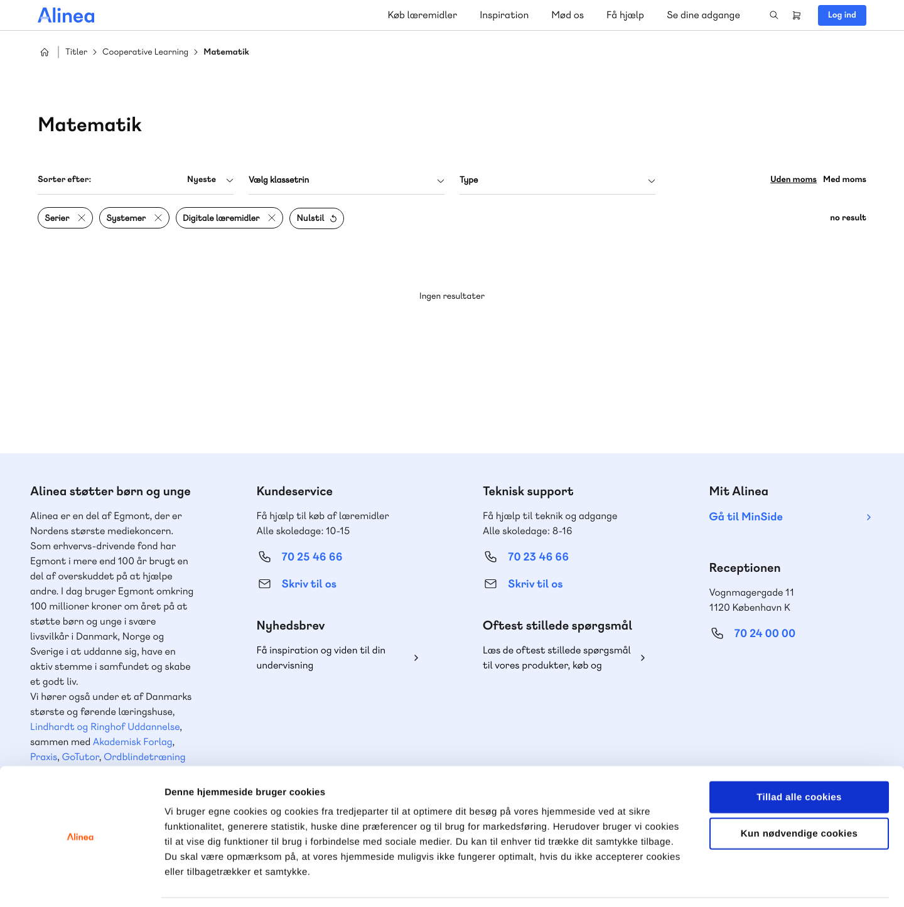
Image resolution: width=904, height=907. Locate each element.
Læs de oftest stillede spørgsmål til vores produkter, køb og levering (557, 658)
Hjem (44, 52)
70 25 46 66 (312, 557)
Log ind (842, 15)
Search (774, 15)
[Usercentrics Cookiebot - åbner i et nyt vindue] (81, 882)
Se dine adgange (703, 14)
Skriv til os (309, 584)
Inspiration (504, 14)
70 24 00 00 (765, 633)
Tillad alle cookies (799, 756)
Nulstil (310, 218)
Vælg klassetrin (279, 180)
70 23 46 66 (538, 557)
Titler (76, 52)
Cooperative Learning (145, 52)
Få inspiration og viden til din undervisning (321, 657)
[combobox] (136, 180)
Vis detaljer (652, 882)
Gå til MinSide (746, 517)
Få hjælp (625, 14)
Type (469, 180)
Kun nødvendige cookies (799, 793)
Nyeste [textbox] (201, 179)
